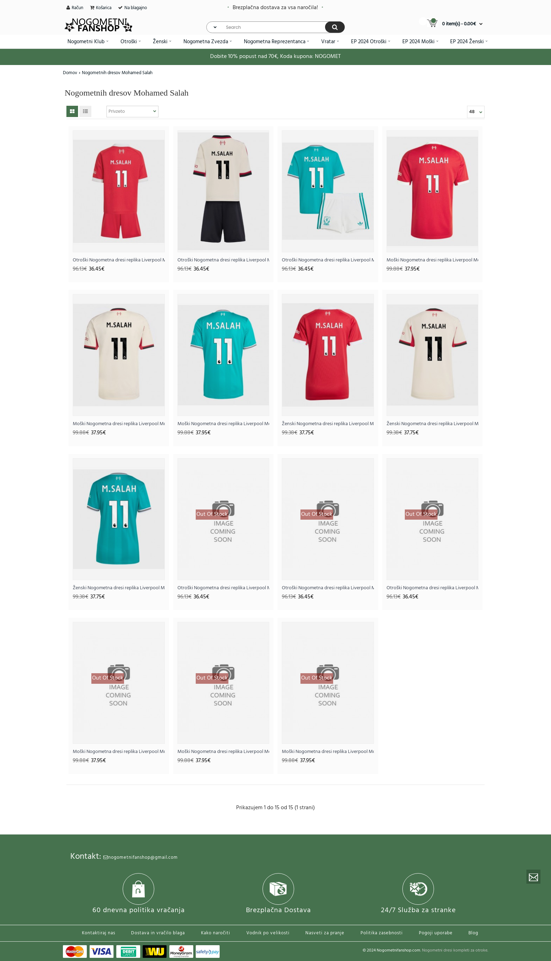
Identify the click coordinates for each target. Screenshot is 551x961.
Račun (77, 8)
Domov (70, 73)
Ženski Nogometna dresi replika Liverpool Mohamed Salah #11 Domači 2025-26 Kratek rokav (328, 424)
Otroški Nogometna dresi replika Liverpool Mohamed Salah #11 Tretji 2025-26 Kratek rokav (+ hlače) (328, 260)
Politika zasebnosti (382, 933)
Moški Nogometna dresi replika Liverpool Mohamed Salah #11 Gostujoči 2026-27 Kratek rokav (223, 751)
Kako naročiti (215, 933)
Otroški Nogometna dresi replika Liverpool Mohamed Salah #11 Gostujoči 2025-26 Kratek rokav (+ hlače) (223, 260)
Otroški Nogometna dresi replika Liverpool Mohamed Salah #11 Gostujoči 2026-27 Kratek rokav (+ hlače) (328, 588)
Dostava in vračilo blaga (158, 933)
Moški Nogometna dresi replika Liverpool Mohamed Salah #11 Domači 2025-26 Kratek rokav (433, 260)
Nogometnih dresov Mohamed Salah (117, 73)
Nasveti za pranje (324, 933)
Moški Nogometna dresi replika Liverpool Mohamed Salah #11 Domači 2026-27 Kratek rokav (119, 751)
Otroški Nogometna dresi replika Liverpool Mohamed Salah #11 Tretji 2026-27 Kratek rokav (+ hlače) (433, 588)
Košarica (103, 8)
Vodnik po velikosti (268, 933)
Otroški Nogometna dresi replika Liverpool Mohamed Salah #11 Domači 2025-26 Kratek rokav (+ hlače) (119, 260)
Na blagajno (135, 8)
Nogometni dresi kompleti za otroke (454, 950)
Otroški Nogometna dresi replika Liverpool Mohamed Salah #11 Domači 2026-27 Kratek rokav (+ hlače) (223, 588)
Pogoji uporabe (436, 933)
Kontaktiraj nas (98, 933)
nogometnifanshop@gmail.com (140, 857)
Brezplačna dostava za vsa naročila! (275, 8)
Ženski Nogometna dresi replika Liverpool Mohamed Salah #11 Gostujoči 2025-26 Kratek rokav (433, 424)
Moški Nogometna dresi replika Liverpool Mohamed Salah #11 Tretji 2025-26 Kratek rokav (223, 424)
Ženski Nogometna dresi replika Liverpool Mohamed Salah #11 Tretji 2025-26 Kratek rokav (119, 588)
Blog (473, 933)
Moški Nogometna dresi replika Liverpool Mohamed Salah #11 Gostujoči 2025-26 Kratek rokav (119, 424)
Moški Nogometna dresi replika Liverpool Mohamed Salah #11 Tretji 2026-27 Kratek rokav (328, 751)
